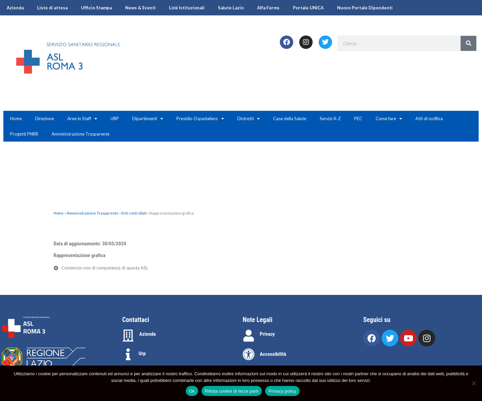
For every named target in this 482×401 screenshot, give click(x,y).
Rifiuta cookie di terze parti (231, 391)
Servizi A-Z (330, 118)
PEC (358, 118)
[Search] (468, 43)
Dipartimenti (147, 118)
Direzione (44, 118)
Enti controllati (134, 213)
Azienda (15, 7)
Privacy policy (282, 391)
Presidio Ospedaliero (200, 118)
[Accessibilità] (249, 354)
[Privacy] (249, 336)
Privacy (267, 334)
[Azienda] (128, 336)
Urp (142, 353)
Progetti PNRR (24, 134)
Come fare (389, 118)
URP (114, 118)
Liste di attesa (52, 7)
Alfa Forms (268, 7)
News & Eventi (140, 7)
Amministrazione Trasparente (80, 134)
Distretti (248, 118)
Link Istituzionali (187, 7)
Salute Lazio (231, 7)
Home (16, 118)
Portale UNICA (308, 7)
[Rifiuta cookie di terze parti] (473, 383)
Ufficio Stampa (96, 7)
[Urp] (128, 354)
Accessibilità (273, 354)
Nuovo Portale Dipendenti (365, 7)
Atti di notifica (429, 118)
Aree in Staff (82, 118)
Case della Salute (289, 118)
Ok (192, 391)
